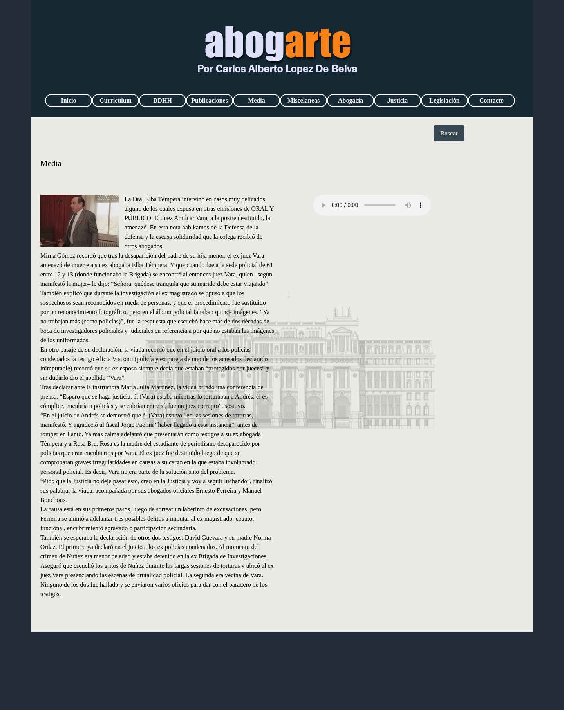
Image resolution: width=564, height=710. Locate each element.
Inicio (68, 100)
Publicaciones (209, 100)
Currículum (115, 100)
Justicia (397, 100)
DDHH (162, 100)
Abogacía (350, 100)
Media (256, 100)
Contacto (491, 100)
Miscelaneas (303, 100)
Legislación (444, 100)
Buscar (448, 133)
